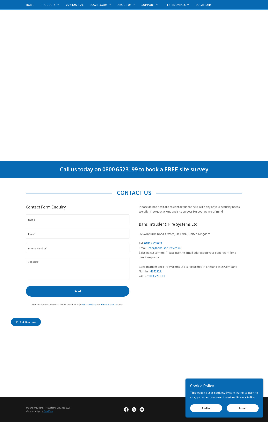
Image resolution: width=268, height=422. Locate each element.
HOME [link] (30, 5)
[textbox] (77, 219)
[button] (49, 4)
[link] (126, 409)
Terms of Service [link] (109, 304)
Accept (243, 408)
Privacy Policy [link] (89, 304)
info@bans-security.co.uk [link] (164, 248)
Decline (206, 408)
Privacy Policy (245, 397)
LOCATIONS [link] (204, 5)
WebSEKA (48, 411)
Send (77, 291)
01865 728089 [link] (153, 243)
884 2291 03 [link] (157, 276)
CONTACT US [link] (74, 5)
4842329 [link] (155, 271)
